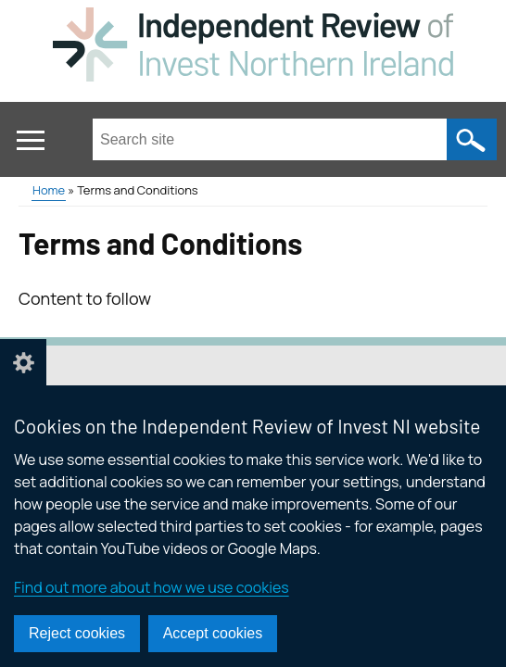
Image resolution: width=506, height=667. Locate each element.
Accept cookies (213, 633)
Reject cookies (77, 633)
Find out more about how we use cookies (151, 587)
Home (48, 190)
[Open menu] (30, 140)
